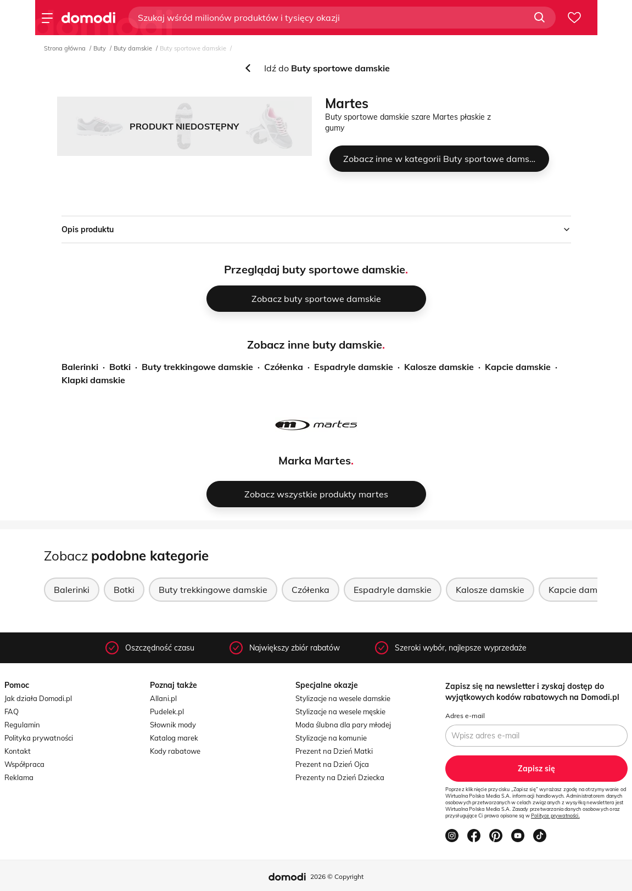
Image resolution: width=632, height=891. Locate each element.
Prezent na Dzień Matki (334, 751)
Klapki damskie (93, 379)
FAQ (11, 711)
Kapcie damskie (518, 366)
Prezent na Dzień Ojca (332, 764)
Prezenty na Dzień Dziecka (339, 777)
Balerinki (79, 366)
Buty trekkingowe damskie (197, 366)
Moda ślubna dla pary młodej (343, 724)
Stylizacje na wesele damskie (342, 698)
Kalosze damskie (439, 366)
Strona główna (65, 48)
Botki (120, 366)
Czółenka (283, 366)
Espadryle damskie (353, 366)
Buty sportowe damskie (193, 48)
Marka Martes (314, 460)
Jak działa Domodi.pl (38, 698)
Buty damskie (133, 48)
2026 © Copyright (336, 876)
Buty (99, 48)
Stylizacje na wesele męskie (340, 711)
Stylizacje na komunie (331, 737)
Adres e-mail (465, 715)
